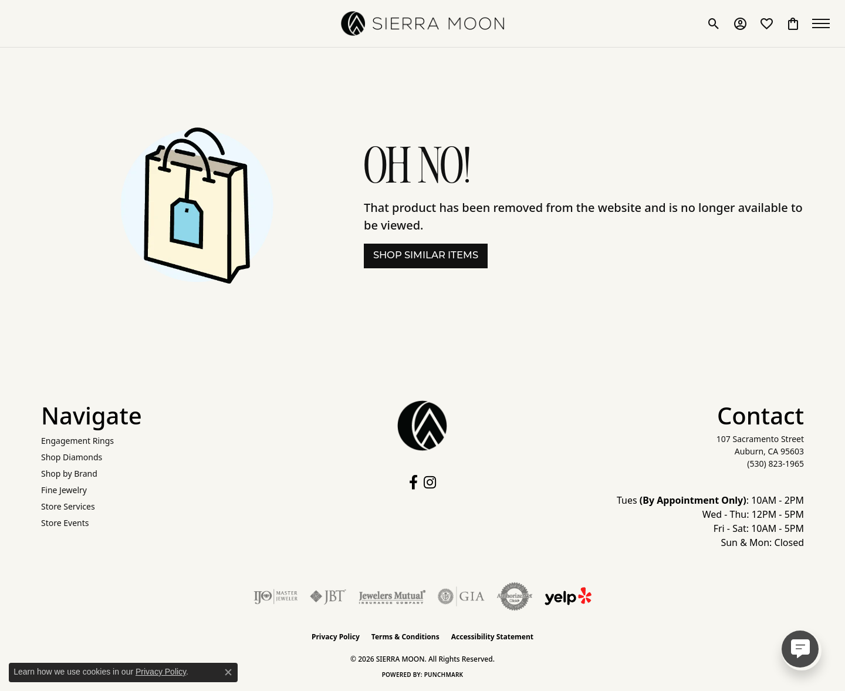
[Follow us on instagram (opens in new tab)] (430, 483)
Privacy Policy (336, 637)
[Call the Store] (775, 463)
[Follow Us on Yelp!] (568, 596)
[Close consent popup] (228, 672)
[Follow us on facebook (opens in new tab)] (413, 483)
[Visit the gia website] (461, 596)
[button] (711, 23)
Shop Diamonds (71, 457)
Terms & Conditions (405, 637)
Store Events (65, 522)
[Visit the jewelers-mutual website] (392, 596)
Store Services (68, 506)
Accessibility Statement (492, 637)
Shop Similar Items (425, 256)
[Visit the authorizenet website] (514, 596)
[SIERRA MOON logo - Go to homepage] (422, 23)
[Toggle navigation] (821, 23)
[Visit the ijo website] (276, 596)
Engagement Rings (77, 440)
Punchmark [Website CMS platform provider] (444, 674)
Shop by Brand (69, 473)
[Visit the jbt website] (328, 596)
